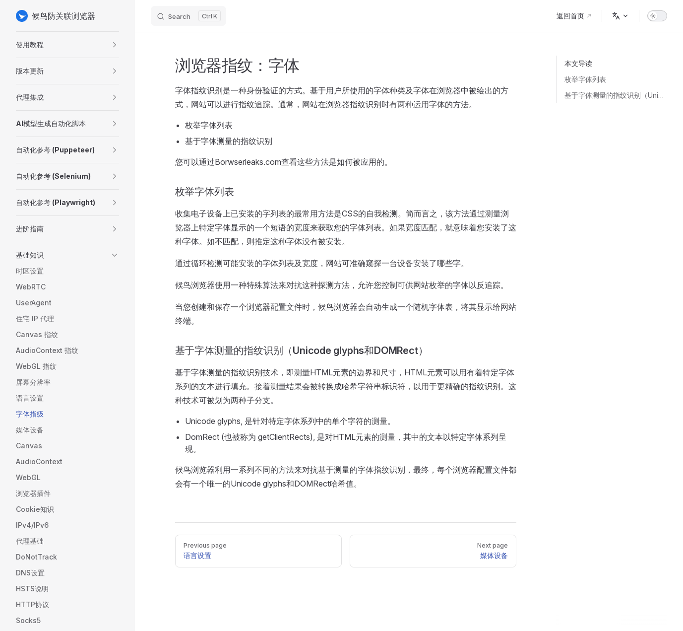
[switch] (657, 15)
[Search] (188, 16)
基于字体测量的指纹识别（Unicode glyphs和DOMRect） (615, 95)
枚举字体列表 (585, 79)
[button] (67, 45)
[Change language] (620, 16)
